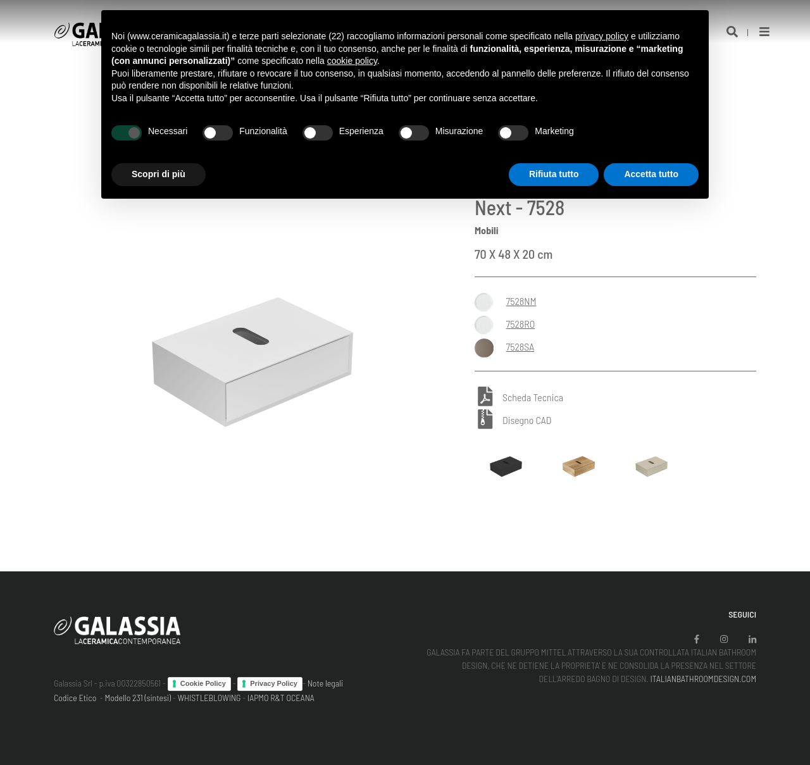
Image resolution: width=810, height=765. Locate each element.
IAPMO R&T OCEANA (281, 697)
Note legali (326, 683)
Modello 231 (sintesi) (138, 697)
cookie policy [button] (352, 61)
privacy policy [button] (601, 36)
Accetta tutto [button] (651, 174)
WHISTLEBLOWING (209, 697)
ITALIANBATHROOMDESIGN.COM (703, 678)
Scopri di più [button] (158, 174)
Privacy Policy (273, 683)
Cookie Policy (203, 683)
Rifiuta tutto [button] (554, 174)
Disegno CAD (526, 420)
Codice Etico (75, 697)
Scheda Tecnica (532, 398)
